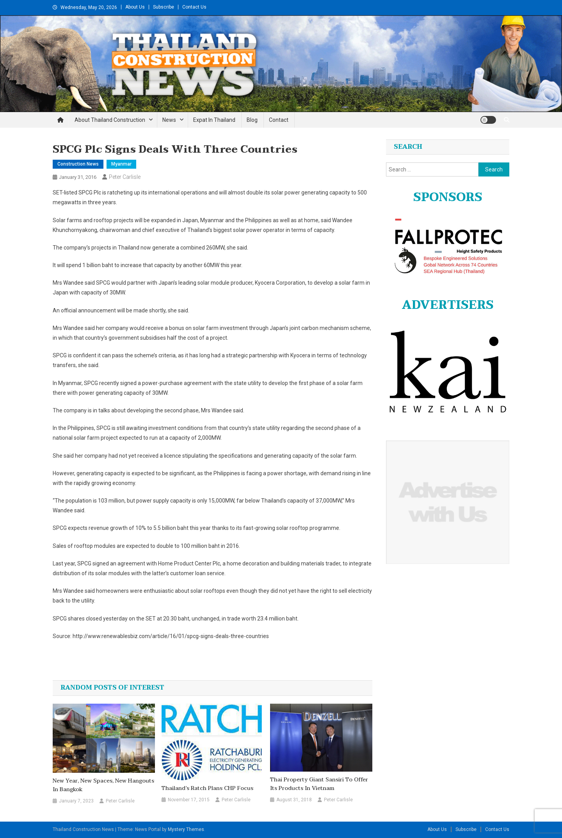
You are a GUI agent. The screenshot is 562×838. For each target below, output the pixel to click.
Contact (278, 120)
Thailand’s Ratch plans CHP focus (207, 788)
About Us (135, 7)
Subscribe (163, 7)
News (169, 120)
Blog (252, 120)
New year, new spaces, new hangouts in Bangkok (103, 785)
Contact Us (194, 7)
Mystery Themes (186, 829)
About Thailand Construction (110, 120)
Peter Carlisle (124, 177)
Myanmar (121, 164)
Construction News (78, 164)
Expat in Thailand (214, 120)
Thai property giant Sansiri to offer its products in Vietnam (319, 784)
